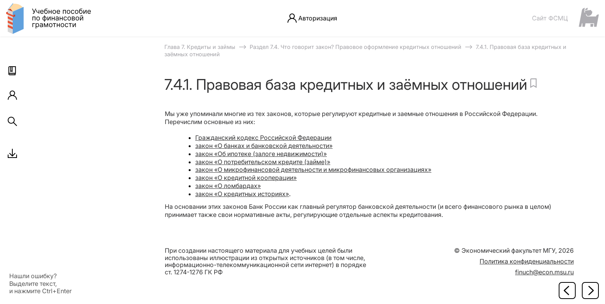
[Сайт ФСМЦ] (565, 18)
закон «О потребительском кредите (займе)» (262, 162)
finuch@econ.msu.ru (544, 272)
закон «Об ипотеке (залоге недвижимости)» (261, 154)
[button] (12, 71)
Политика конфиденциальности (527, 261)
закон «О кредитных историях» (242, 194)
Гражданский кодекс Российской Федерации (263, 137)
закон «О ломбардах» (228, 186)
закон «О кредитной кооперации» (246, 177)
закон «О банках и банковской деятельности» (264, 145)
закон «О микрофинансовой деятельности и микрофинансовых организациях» (313, 169)
